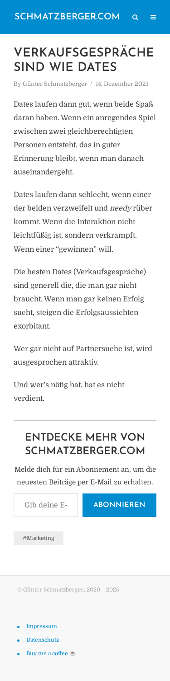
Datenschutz (42, 640)
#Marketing (38, 538)
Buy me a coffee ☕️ (51, 653)
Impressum (41, 626)
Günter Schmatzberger (55, 83)
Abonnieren (119, 505)
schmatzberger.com (67, 17)
